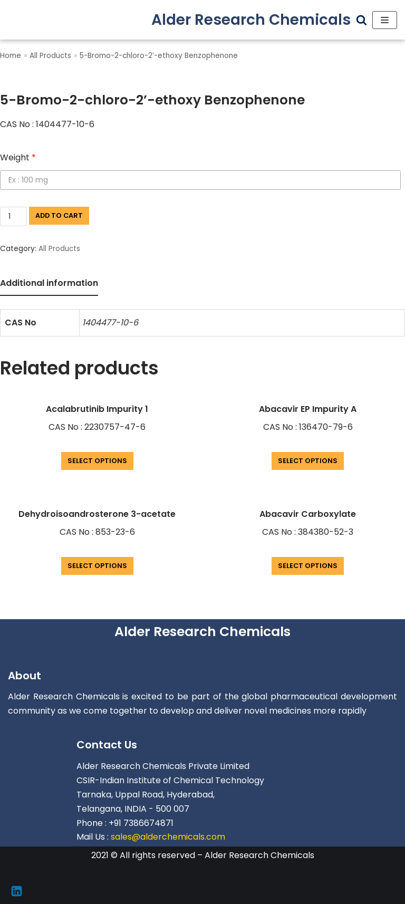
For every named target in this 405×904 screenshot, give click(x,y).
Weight (18, 157)
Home (10, 56)
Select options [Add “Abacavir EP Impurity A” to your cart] (308, 460)
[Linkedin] (16, 891)
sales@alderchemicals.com (168, 837)
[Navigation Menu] (384, 20)
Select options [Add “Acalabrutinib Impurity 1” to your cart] (97, 460)
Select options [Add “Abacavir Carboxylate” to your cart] (308, 565)
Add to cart (59, 215)
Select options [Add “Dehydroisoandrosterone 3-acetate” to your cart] (97, 565)
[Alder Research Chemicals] (251, 19)
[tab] (49, 284)
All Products (50, 56)
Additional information (49, 283)
